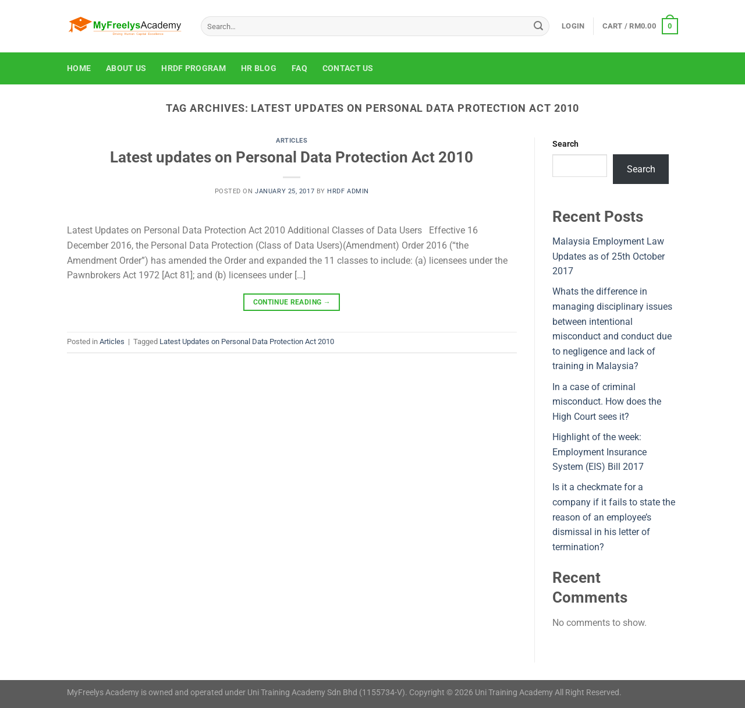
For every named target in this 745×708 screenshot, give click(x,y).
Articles (291, 140)
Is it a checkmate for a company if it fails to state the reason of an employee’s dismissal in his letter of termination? (613, 517)
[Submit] (538, 26)
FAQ (299, 68)
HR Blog (258, 68)
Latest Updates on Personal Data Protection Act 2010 (246, 341)
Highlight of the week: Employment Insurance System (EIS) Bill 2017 (599, 451)
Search (565, 144)
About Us (126, 68)
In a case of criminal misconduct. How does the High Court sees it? (606, 401)
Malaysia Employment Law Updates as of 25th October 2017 (608, 256)
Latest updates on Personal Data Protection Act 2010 (291, 157)
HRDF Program (193, 68)
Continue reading (292, 302)
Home (79, 68)
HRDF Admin (348, 191)
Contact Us (348, 68)
